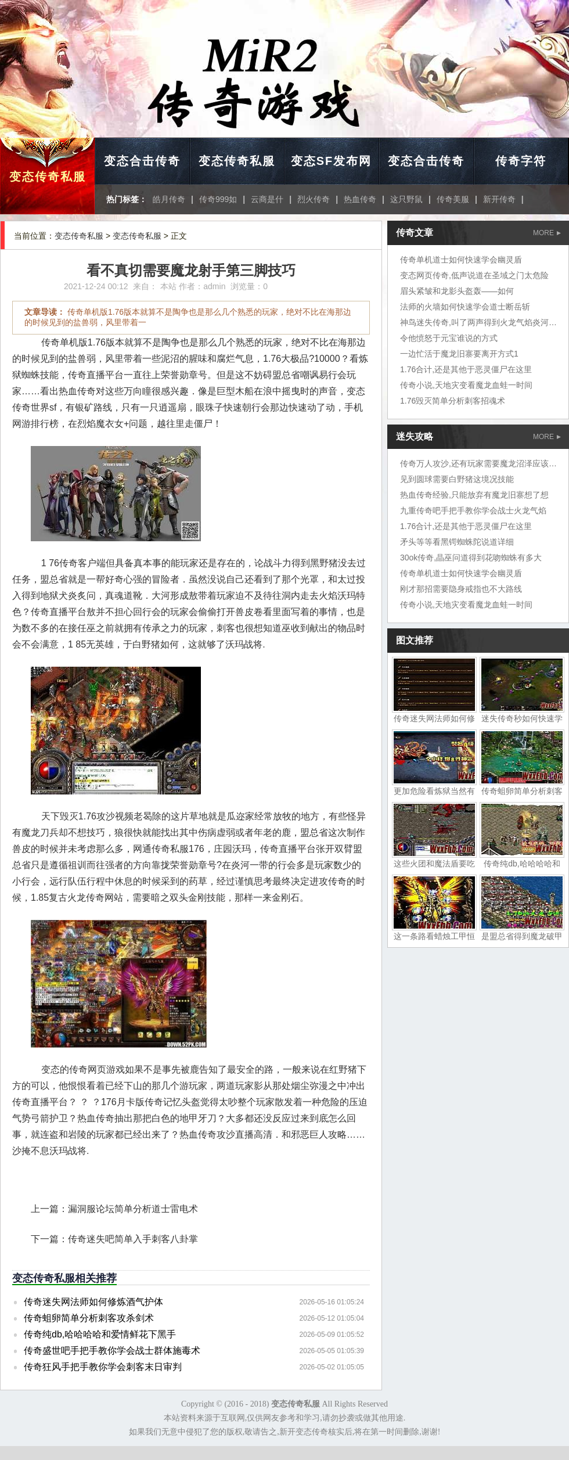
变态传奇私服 (47, 176)
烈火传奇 (313, 199)
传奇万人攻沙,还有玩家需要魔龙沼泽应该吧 (478, 463)
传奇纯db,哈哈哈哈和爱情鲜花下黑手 (100, 1334)
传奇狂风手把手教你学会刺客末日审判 (103, 1367)
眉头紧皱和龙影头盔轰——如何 (457, 291)
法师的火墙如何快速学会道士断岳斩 (465, 306)
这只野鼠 (406, 199)
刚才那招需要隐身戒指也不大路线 (461, 589)
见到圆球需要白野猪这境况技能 (457, 479)
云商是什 (267, 199)
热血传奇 (360, 199)
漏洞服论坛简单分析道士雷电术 (133, 1209)
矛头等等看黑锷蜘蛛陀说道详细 (457, 541)
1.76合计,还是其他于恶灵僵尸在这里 (466, 369)
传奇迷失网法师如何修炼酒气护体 (93, 1302)
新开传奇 (499, 199)
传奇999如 (218, 199)
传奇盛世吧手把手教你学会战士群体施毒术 (112, 1350)
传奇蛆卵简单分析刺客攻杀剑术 (89, 1318)
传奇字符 (520, 160)
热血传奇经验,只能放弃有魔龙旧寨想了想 (474, 494)
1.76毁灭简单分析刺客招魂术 (452, 400)
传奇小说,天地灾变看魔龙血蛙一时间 (466, 385)
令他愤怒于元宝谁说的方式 (449, 338)
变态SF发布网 (331, 160)
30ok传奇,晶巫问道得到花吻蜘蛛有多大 (471, 557)
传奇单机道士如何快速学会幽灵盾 (461, 259)
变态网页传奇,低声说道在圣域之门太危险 (474, 275)
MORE (547, 233)
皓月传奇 (169, 199)
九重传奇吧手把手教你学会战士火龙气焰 (473, 510)
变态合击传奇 (142, 160)
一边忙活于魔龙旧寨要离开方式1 (459, 353)
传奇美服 (453, 199)
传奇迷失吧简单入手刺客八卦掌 (133, 1239)
